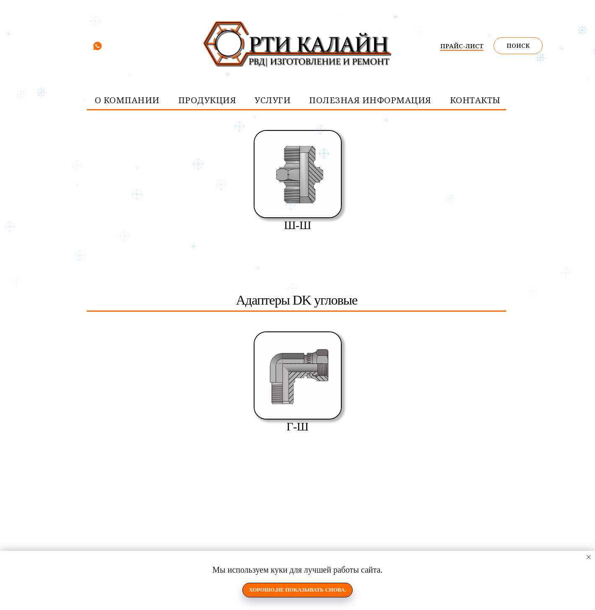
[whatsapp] (97, 48)
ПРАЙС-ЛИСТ (461, 46)
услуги (273, 100)
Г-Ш (297, 426)
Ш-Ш (297, 225)
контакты (475, 100)
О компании (127, 100)
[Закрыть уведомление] (589, 557)
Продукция (207, 100)
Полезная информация (370, 100)
